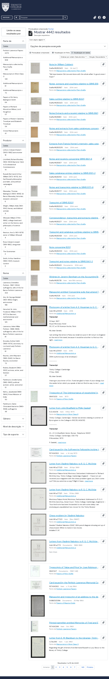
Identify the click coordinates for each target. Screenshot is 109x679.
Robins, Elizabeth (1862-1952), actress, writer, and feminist (13, 371)
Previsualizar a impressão (39, 53)
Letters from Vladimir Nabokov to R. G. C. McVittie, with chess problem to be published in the (74, 541)
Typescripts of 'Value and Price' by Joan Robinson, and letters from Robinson (74, 567)
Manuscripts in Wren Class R (67, 414)
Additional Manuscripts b (13, 84)
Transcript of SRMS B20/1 (61, 202)
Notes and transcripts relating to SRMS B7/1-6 (71, 187)
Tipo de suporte (11, 434)
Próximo (90, 667)
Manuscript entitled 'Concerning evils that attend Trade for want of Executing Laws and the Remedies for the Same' (74, 292)
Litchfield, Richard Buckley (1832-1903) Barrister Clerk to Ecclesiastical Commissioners (13, 164)
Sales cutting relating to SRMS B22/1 (66, 99)
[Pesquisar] (41, 17)
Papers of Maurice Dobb (65, 603)
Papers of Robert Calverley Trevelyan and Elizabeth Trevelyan (13, 122)
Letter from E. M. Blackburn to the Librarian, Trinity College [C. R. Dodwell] (74, 638)
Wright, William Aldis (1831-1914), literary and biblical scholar (13, 209)
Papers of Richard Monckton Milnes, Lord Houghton (12, 110)
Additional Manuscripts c (13, 91)
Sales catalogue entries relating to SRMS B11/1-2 (72, 173)
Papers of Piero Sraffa (64, 399)
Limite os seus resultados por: (13, 32)
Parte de (7, 41)
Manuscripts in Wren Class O (13, 76)
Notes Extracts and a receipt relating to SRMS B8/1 (73, 113)
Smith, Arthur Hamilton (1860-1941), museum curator (12, 262)
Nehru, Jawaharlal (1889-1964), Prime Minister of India (12, 395)
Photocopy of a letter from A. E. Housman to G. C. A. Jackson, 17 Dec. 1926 (74, 347)
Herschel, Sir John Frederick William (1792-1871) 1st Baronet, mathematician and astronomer (12, 315)
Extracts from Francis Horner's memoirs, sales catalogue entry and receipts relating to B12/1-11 (74, 143)
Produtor (7, 140)
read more (58, 340)
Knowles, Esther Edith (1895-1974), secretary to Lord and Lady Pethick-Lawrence (13, 346)
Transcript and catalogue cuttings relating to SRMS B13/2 (74, 232)
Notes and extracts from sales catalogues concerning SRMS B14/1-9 (74, 128)
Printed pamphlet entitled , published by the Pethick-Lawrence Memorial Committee (74, 622)
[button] (94, 17)
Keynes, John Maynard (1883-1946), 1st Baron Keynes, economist (12, 359)
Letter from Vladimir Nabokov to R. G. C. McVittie (72, 463)
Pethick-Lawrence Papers (13, 51)
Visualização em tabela (80, 53)
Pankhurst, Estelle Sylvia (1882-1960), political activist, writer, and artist (13, 383)
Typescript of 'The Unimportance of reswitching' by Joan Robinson (74, 392)
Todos (5, 46)
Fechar (51, 29)
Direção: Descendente (97, 57)
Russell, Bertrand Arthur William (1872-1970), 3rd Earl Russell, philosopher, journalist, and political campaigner (12, 180)
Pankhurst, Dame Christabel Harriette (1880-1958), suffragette (13, 408)
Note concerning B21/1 (60, 247)
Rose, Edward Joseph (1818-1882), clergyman (11, 244)
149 (82, 667)
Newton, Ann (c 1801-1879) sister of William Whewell (13, 235)
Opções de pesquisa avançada (45, 46)
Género (6, 418)
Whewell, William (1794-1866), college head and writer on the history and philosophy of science (13, 223)
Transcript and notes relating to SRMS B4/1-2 (71, 261)
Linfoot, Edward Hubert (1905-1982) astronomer (12, 152)
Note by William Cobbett (61, 64)
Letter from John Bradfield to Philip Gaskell (70, 408)
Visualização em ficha (61, 53)
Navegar (6, 17)
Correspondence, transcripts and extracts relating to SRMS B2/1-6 (74, 218)
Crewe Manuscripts (10, 132)
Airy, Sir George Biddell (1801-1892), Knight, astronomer (11, 301)
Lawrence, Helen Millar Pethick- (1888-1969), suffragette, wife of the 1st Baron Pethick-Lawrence (13, 331)
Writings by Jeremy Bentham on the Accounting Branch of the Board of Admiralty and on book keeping (74, 276)
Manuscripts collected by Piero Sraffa (13, 67)
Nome (6, 273)
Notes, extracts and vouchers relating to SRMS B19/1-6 (74, 83)
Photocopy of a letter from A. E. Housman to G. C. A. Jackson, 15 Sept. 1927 (74, 307)
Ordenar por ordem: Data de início (73, 57)
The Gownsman (9, 252)
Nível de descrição (12, 426)
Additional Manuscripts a (13, 58)
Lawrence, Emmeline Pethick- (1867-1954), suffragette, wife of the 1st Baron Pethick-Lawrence (13, 287)
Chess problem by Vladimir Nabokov (66, 515)
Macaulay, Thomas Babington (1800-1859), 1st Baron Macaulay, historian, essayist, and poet (13, 196)
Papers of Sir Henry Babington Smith (10, 100)
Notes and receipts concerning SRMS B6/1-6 (70, 159)
